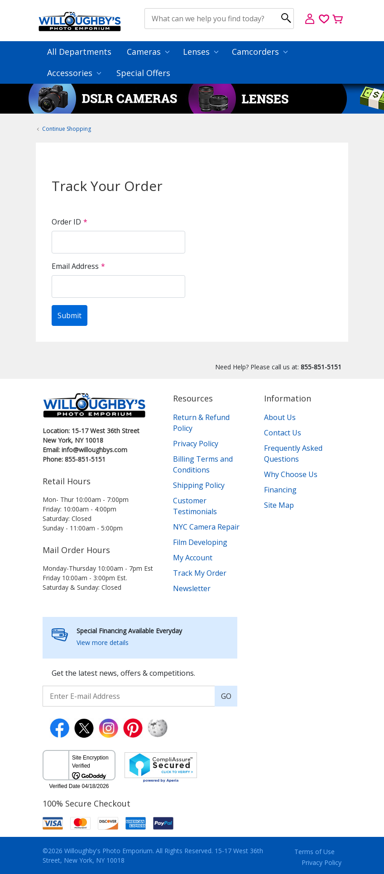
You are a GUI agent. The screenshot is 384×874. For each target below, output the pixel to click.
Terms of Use (314, 851)
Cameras (148, 51)
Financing (280, 490)
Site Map (279, 505)
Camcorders (260, 51)
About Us (280, 417)
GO (226, 696)
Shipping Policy (199, 485)
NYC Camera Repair (206, 527)
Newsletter (192, 588)
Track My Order (199, 573)
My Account (192, 558)
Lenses (200, 51)
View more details (103, 642)
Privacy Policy (195, 444)
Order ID (66, 222)
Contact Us (282, 433)
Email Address (75, 266)
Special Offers (143, 72)
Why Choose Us (290, 474)
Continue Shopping (66, 129)
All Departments (79, 51)
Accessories (74, 72)
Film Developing (200, 542)
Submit (70, 315)
